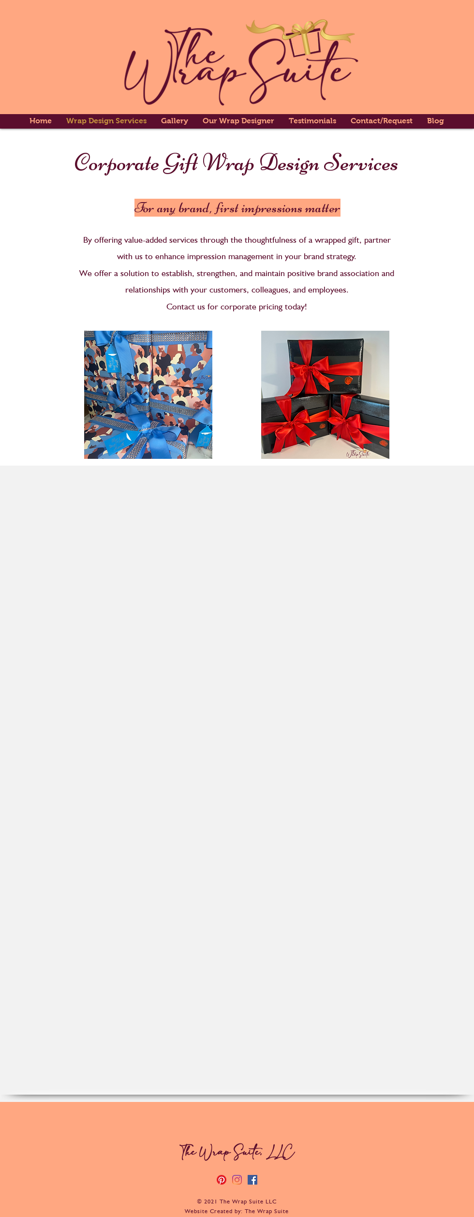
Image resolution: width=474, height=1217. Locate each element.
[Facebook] (252, 1180)
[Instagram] (237, 1180)
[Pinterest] (221, 1180)
